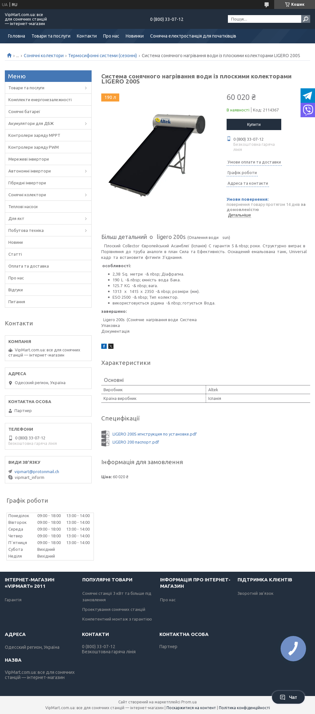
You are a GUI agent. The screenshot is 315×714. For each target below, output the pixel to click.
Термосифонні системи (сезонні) (102, 55)
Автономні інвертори (29, 171)
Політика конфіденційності (244, 708)
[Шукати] (305, 19)
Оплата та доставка (28, 266)
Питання (16, 301)
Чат (288, 697)
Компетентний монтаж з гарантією (117, 619)
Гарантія (13, 599)
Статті (15, 254)
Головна (16, 36)
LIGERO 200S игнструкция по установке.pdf (155, 434)
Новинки (135, 36)
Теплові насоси (23, 206)
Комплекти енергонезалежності (40, 99)
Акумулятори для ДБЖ (31, 123)
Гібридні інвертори (27, 183)
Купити (254, 124)
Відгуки (15, 289)
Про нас (111, 36)
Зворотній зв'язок (256, 593)
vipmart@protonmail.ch (36, 471)
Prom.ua (189, 702)
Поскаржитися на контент (191, 708)
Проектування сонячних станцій (113, 609)
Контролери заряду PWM (33, 147)
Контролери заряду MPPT (34, 135)
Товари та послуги (51, 36)
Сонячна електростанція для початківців (193, 36)
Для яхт (16, 218)
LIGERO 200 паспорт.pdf (136, 442)
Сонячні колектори (44, 55)
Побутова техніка (26, 230)
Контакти (87, 36)
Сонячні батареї (24, 111)
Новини (15, 242)
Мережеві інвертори (28, 159)
